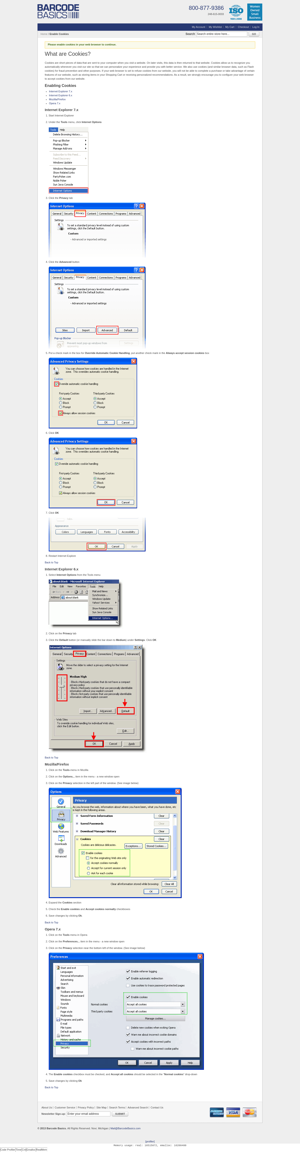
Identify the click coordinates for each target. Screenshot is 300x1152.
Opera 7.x (54, 103)
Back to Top (51, 562)
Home (44, 34)
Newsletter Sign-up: (53, 1113)
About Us (46, 1107)
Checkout (243, 27)
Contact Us (156, 1107)
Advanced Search (138, 1107)
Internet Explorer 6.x (60, 95)
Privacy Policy (86, 1107)
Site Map (101, 1107)
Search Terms (117, 1107)
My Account (198, 27)
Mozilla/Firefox (57, 99)
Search (190, 34)
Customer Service (65, 1107)
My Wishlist (215, 27)
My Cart (229, 27)
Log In (255, 27)
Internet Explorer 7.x (60, 91)
